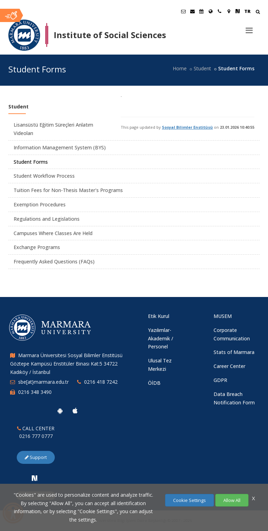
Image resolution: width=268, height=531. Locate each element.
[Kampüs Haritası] (228, 11)
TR (247, 11)
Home (180, 68)
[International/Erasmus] (210, 11)
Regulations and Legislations (47, 218)
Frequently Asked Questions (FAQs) (54, 261)
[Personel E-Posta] (192, 11)
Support (36, 457)
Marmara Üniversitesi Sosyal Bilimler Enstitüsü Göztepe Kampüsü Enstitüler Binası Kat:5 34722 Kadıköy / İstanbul (66, 363)
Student (202, 68)
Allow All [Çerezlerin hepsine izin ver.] (231, 500)
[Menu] (249, 28)
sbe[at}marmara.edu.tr (43, 381)
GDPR (220, 380)
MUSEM (223, 316)
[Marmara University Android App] (60, 410)
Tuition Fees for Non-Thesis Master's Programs (68, 190)
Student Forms (31, 161)
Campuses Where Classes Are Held (53, 233)
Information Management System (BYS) (60, 147)
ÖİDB (154, 383)
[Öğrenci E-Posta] (183, 11)
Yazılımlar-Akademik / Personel (160, 338)
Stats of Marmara (234, 352)
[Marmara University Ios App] (75, 410)
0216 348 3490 (35, 392)
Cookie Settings (189, 500)
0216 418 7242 (101, 381)
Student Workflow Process (44, 175)
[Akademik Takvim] (201, 11)
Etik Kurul (158, 316)
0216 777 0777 (36, 436)
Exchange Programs (37, 247)
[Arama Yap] (258, 12)
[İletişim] (219, 11)
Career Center (229, 366)
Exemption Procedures (40, 204)
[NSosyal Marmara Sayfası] (237, 11)
